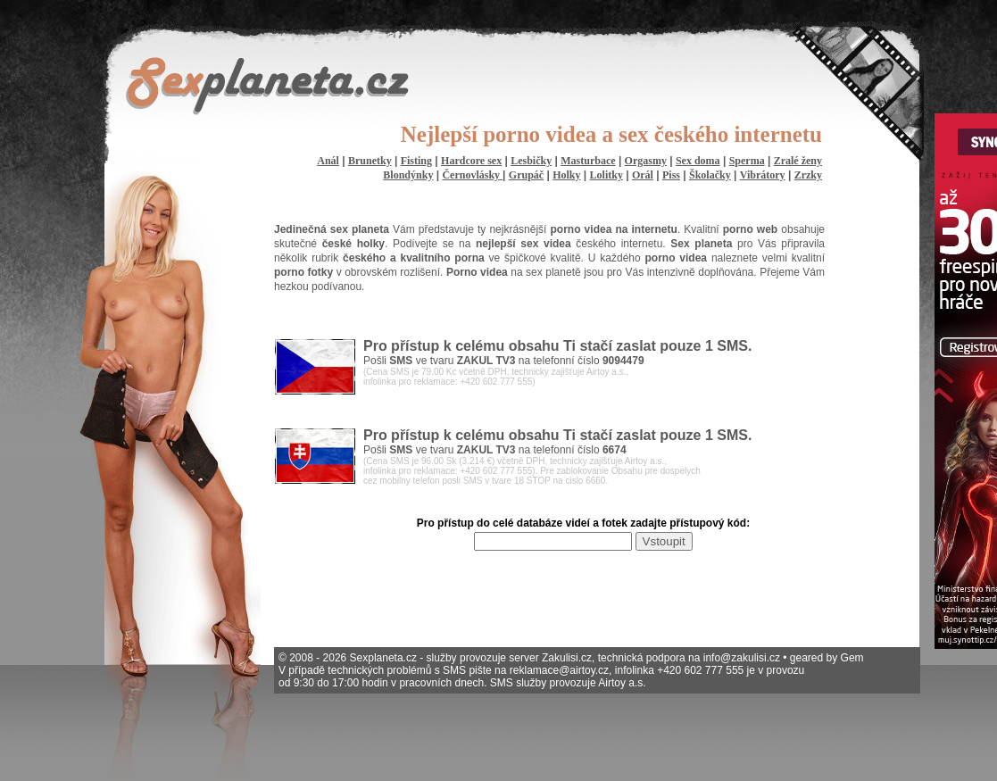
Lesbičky (531, 160)
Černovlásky (472, 175)
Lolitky (606, 175)
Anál (328, 160)
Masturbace (588, 160)
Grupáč (526, 175)
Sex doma (698, 160)
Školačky (710, 175)
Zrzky (808, 175)
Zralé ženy (798, 160)
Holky (566, 175)
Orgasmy (646, 160)
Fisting (416, 160)
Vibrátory (762, 175)
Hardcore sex (471, 160)
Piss (671, 175)
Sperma (747, 160)
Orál (642, 175)
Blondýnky (408, 175)
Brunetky (370, 160)
